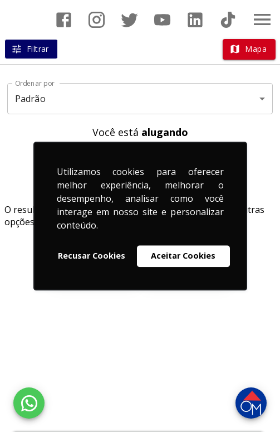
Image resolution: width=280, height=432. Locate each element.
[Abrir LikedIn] (195, 20)
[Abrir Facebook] (63, 20)
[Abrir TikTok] (228, 20)
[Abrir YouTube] (162, 20)
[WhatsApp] (29, 403)
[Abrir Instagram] (96, 20)
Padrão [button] (30, 99)
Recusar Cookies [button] (91, 256)
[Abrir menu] (262, 19)
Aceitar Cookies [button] (183, 256)
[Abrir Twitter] (129, 20)
